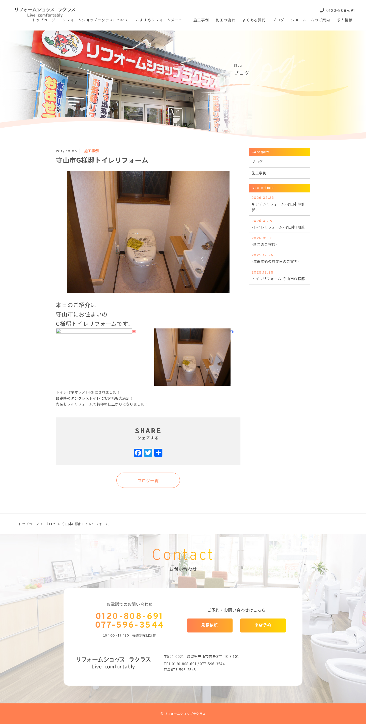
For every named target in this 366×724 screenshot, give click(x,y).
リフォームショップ (95, 20)
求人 (345, 20)
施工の (225, 20)
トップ (43, 20)
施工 (201, 20)
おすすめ (161, 20)
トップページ (28, 523)
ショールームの (310, 20)
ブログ (50, 523)
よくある (254, 20)
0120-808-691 (337, 10)
